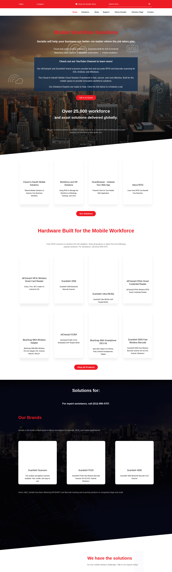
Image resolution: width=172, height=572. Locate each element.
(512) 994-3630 (30, 4)
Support (106, 12)
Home (74, 12)
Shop (96, 12)
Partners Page (137, 12)
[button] (85, 12)
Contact (150, 12)
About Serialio (120, 12)
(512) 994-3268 (50, 4)
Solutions (85, 12)
